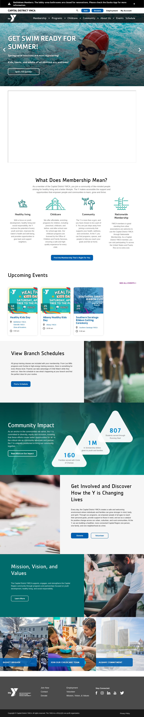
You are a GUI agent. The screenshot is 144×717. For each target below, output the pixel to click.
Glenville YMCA (19, 325)
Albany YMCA (51, 325)
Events (120, 18)
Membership (41, 18)
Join (86, 10)
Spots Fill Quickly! (23, 71)
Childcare (74, 18)
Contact (44, 692)
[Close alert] (134, 4)
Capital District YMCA (21, 10)
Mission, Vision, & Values (77, 696)
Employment (112, 10)
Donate (97, 10)
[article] (72, 4)
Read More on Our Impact (22, 453)
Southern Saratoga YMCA (88, 327)
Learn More (20, 598)
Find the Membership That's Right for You (72, 257)
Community (91, 18)
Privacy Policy (125, 713)
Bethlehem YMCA (20, 322)
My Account (126, 10)
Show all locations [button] (20, 327)
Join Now (45, 688)
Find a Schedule (21, 384)
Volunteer (99, 535)
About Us (107, 18)
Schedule (130, 18)
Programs (59, 18)
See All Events (127, 283)
